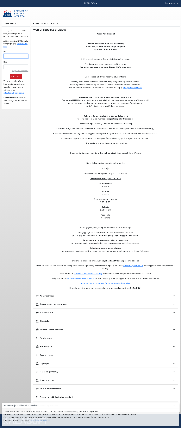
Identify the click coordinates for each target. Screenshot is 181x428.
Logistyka (42, 363)
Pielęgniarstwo (45, 380)
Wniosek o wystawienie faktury (88, 273)
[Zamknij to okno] (177, 405)
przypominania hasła (132, 87)
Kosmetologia (44, 355)
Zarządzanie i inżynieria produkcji (54, 397)
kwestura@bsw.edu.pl (133, 265)
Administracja (45, 296)
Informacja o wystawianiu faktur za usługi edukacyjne (105, 283)
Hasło (6, 62)
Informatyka (44, 346)
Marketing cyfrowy (47, 372)
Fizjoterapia (44, 338)
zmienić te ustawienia (40, 420)
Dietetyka (42, 321)
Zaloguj (16, 76)
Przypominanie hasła (20, 71)
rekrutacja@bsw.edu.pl (13, 93)
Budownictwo (44, 312)
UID (5, 51)
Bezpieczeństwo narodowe (51, 304)
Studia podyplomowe (48, 389)
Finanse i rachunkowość (49, 329)
